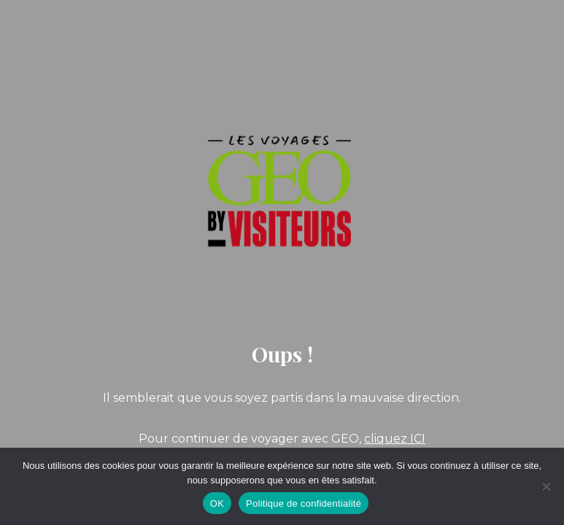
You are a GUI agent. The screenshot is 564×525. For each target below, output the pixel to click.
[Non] (545, 486)
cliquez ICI (394, 439)
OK (217, 503)
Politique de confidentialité (303, 503)
